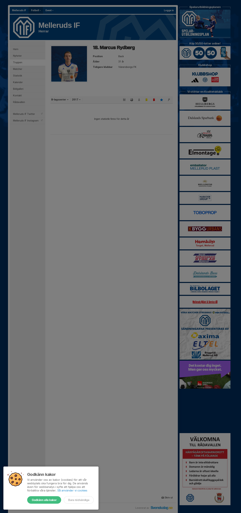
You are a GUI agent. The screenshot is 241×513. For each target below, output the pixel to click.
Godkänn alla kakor (44, 500)
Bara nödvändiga (78, 500)
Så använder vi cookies (72, 490)
